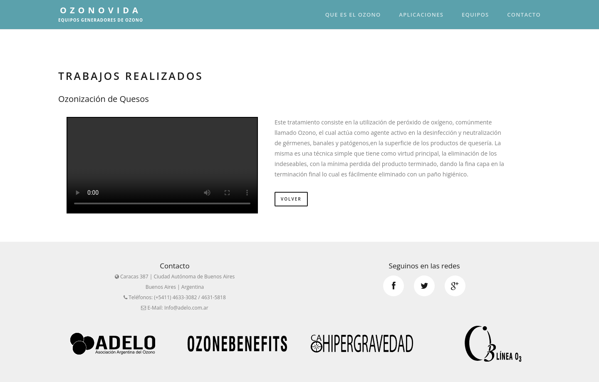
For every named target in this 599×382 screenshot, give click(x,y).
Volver (291, 199)
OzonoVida (100, 14)
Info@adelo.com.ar (186, 307)
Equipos (475, 14)
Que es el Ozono (353, 14)
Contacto (524, 14)
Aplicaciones (421, 14)
